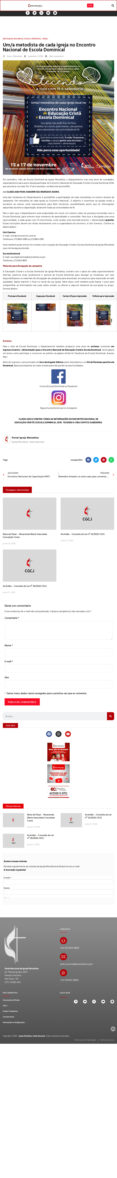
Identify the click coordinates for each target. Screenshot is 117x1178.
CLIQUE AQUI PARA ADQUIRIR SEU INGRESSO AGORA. (33, 191)
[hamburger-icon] (90, 6)
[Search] (110, 716)
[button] (112, 5)
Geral (45, 39)
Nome (9, 645)
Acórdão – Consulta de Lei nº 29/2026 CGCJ (25, 586)
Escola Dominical (33, 39)
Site (7, 677)
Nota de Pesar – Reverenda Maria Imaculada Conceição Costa (25, 535)
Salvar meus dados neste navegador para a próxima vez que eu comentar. (47, 693)
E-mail (9, 661)
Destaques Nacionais (13, 39)
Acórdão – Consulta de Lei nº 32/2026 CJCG (83, 534)
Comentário (12, 618)
